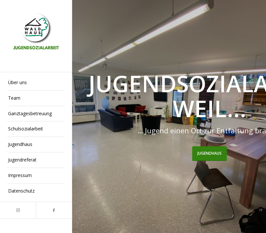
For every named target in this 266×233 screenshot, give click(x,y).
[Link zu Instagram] (18, 210)
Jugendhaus (209, 153)
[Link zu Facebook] (54, 210)
